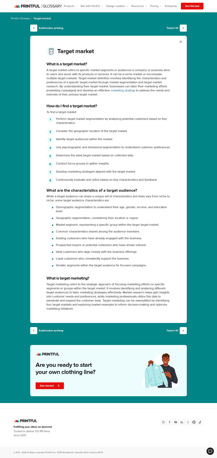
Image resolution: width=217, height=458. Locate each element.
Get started (50, 386)
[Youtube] (175, 422)
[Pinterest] (194, 422)
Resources (139, 6)
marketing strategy (123, 90)
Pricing (156, 6)
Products (71, 6)
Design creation (117, 6)
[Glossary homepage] (38, 6)
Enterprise (171, 6)
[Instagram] (163, 422)
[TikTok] (200, 422)
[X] (188, 422)
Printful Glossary (20, 18)
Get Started (192, 6)
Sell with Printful (92, 6)
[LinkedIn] (181, 422)
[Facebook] (169, 422)
